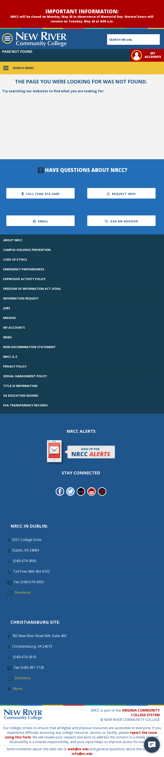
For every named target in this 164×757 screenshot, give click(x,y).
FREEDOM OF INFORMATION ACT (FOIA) (32, 289)
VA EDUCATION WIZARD (20, 395)
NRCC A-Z (10, 357)
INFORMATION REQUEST (21, 298)
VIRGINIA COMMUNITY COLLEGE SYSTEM (141, 712)
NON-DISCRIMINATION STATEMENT (29, 347)
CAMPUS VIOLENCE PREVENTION (27, 250)
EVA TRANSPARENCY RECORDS (25, 405)
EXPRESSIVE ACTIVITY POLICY (24, 279)
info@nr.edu (82, 753)
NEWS (7, 337)
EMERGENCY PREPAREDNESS (23, 269)
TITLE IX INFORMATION (20, 386)
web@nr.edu (78, 749)
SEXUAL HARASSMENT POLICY (25, 376)
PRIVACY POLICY (15, 366)
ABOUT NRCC (13, 240)
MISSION (9, 318)
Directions (23, 592)
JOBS (6, 308)
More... (18, 688)
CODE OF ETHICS (15, 259)
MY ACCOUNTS (14, 327)
